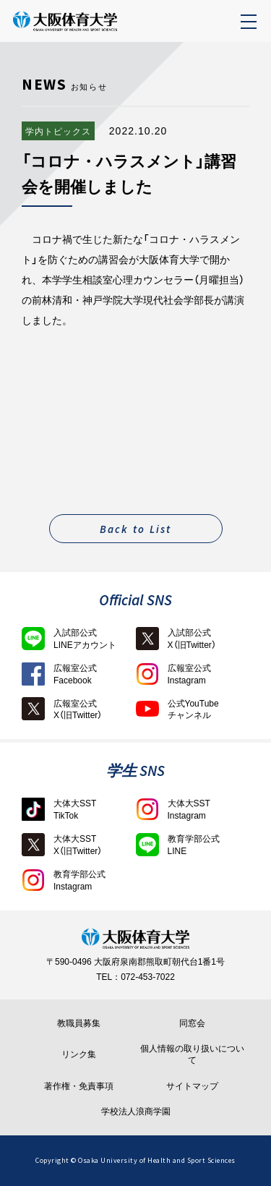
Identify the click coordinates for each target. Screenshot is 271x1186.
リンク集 (78, 1054)
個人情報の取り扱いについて (192, 1054)
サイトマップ (192, 1086)
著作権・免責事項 (78, 1086)
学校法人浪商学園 (136, 1111)
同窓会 (192, 1023)
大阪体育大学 (96, 29)
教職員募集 (78, 1023)
